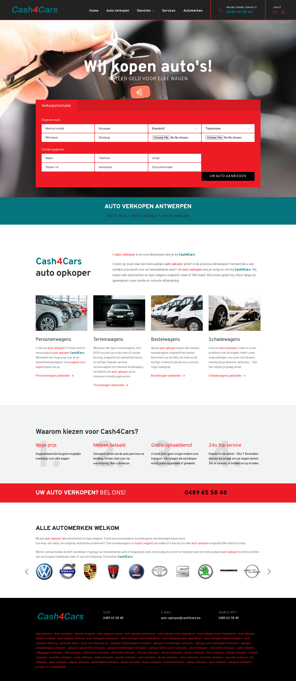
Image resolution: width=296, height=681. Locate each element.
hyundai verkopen (237, 657)
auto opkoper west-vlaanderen (217, 633)
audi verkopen (245, 647)
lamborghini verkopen (105, 662)
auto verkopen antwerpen (103, 638)
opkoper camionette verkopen (86, 647)
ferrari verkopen (194, 652)
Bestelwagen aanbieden (166, 375)
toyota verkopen (125, 657)
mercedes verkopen (222, 647)
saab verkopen (104, 657)
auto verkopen (125, 254)
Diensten (144, 11)
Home (93, 11)
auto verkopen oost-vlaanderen (140, 638)
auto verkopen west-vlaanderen (182, 638)
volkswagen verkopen (49, 652)
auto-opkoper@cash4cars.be (181, 618)
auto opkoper (174, 264)
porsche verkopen (60, 657)
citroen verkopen (171, 652)
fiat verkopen (73, 652)
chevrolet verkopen (123, 652)
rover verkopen (83, 657)
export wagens (144, 543)
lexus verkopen (151, 662)
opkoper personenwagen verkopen (217, 643)
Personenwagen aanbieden (53, 375)
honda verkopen (236, 652)
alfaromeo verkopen (96, 652)
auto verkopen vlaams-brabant (223, 638)
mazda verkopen (173, 662)
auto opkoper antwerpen (140, 633)
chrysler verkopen (148, 652)
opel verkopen (218, 662)
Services (169, 11)
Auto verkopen (117, 11)
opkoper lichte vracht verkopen (168, 647)
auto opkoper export (110, 633)
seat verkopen (147, 657)
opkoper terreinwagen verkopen (173, 643)
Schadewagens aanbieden (225, 375)
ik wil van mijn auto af (94, 643)
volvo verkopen (189, 657)
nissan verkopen (197, 662)
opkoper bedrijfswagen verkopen (130, 643)
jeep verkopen (58, 662)
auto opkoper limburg (71, 638)
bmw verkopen (198, 647)
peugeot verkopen (240, 662)
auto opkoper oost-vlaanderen (176, 633)
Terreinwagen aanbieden (108, 385)
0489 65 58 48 (113, 618)
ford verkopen (215, 652)
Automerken (193, 11)
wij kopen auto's (69, 643)
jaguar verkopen (79, 662)
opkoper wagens (85, 633)
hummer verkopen (212, 657)
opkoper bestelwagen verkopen (127, 647)
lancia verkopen (130, 662)
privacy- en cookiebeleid (50, 666)
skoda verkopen (167, 657)
